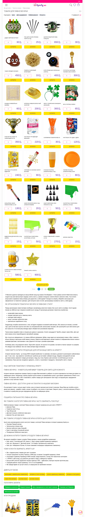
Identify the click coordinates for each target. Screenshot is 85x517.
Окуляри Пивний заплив (14, 424)
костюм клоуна (34, 479)
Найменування (33, 15)
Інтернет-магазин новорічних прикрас (15, 373)
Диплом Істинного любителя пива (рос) (19, 413)
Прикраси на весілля (11, 487)
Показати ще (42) (42, 284)
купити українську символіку (55, 474)
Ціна (13, 15)
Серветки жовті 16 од (13, 409)
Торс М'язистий (11, 411)
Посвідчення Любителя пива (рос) (17, 432)
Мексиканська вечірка (11, 491)
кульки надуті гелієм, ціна (26, 387)
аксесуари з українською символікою (16, 474)
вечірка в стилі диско (73, 474)
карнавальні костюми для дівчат (69, 373)
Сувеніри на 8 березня (67, 487)
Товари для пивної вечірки (16, 11)
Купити (13, 47)
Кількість (42, 15)
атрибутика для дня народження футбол (23, 391)
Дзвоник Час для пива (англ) (15, 415)
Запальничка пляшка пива (15, 426)
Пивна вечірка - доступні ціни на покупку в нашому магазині (31, 384)
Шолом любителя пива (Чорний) (16, 428)
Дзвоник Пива (11, 407)
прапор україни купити (30, 375)
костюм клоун (23, 479)
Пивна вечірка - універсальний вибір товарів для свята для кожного (34, 370)
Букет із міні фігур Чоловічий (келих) (18, 430)
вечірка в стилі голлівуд (37, 474)
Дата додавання (22, 15)
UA (79, 1)
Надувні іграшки (25, 487)
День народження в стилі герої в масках (45, 487)
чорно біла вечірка (10, 479)
